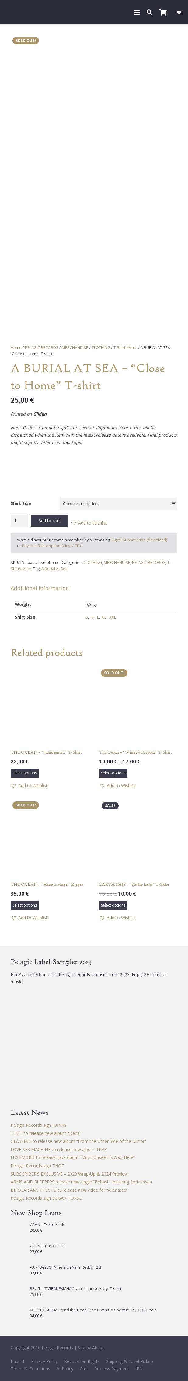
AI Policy (65, 1369)
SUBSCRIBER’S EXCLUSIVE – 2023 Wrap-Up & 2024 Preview (69, 1174)
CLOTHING (101, 347)
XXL (112, 617)
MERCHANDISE (75, 347)
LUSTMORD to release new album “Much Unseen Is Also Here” (73, 1157)
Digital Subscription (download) (139, 540)
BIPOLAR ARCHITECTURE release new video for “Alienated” (69, 1190)
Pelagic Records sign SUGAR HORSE (46, 1198)
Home (16, 347)
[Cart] (162, 12)
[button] (137, 12)
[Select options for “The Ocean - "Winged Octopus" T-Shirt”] (113, 773)
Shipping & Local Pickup (129, 1361)
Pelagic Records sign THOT (37, 1165)
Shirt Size (21, 503)
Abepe (98, 1347)
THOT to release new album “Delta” (46, 1133)
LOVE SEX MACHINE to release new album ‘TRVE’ (59, 1149)
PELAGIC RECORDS (41, 347)
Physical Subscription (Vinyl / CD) (51, 545)
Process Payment (111, 1369)
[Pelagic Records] (13, 12)
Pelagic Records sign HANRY (39, 1125)
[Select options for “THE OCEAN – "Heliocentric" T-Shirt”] (25, 773)
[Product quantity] (19, 521)
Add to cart (49, 520)
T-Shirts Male (125, 347)
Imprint (18, 1361)
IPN (139, 1369)
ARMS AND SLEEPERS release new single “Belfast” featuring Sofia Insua (81, 1182)
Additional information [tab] (40, 588)
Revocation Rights (82, 1361)
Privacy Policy (44, 1361)
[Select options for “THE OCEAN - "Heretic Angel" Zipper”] (25, 905)
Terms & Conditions (30, 1369)
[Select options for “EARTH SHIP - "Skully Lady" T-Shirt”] (113, 905)
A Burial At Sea (54, 568)
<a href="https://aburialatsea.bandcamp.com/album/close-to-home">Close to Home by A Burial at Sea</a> (94, 470)
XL (104, 617)
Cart (84, 1369)
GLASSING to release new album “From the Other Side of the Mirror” (78, 1141)
